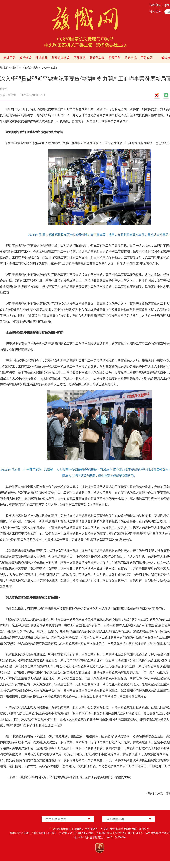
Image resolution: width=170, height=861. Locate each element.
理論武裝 (41, 57)
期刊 (15, 67)
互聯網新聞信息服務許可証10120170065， (120, 833)
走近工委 (9, 57)
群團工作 (115, 57)
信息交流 (131, 57)
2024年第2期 (49, 67)
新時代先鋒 (97, 57)
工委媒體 (147, 57)
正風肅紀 (79, 57)
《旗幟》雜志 (30, 67)
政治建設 (26, 57)
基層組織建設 (61, 57)
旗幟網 (4, 67)
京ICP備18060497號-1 (43, 833)
